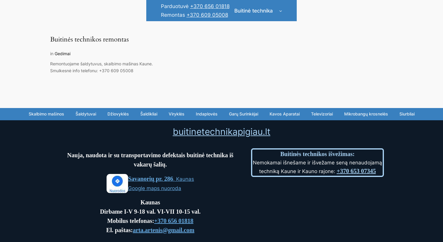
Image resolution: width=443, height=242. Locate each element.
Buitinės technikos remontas (89, 40)
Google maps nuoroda (154, 188)
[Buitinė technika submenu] (280, 10)
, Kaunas (161, 179)
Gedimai (62, 53)
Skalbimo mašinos (46, 113)
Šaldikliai (148, 113)
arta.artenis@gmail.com (163, 230)
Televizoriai (322, 113)
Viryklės (176, 113)
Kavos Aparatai (285, 113)
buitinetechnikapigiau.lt (221, 131)
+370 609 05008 (207, 15)
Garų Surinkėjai (243, 113)
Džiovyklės (118, 113)
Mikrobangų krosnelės (366, 113)
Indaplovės (207, 113)
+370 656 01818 (210, 6)
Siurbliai (407, 113)
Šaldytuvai (86, 113)
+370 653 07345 (356, 171)
